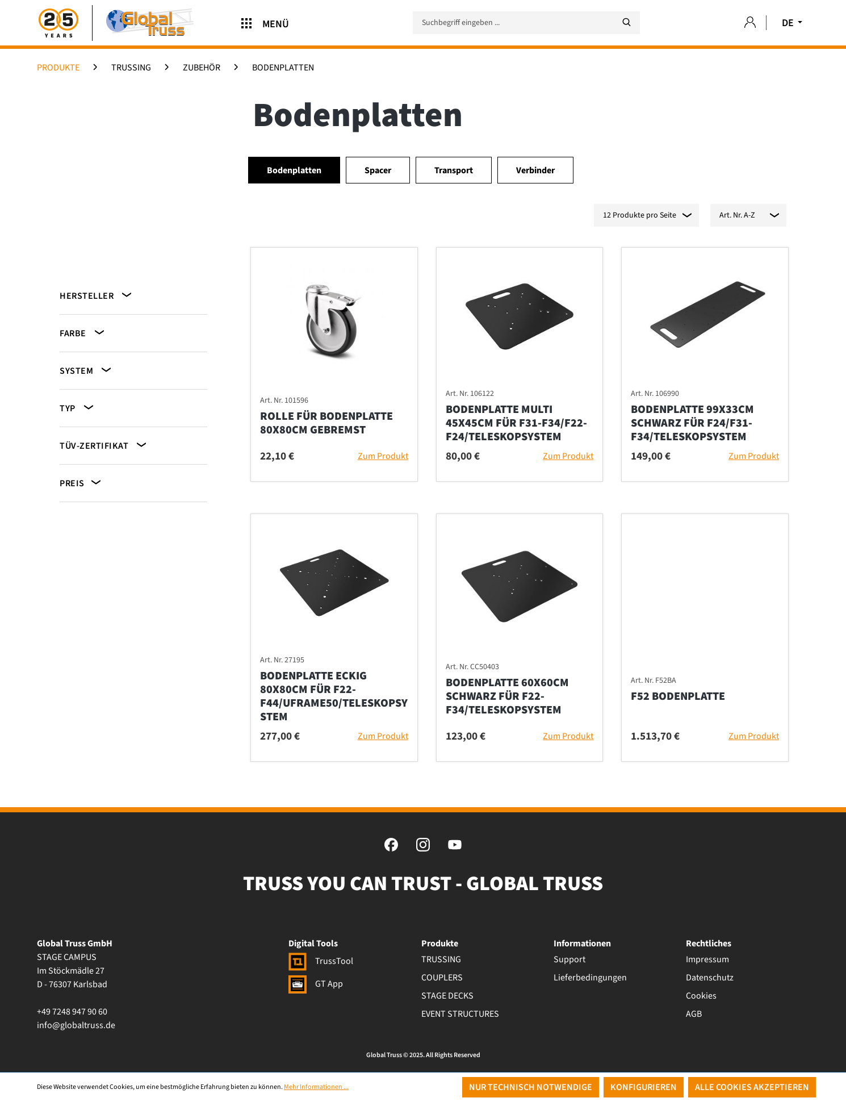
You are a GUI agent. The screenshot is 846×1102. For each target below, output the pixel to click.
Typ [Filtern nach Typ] (77, 407)
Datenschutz (710, 977)
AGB (694, 1014)
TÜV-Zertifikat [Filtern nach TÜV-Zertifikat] (104, 445)
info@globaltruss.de (76, 1025)
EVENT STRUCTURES (460, 1014)
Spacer (378, 170)
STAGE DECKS (447, 996)
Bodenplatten (294, 170)
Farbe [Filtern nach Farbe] (83, 332)
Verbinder (535, 170)
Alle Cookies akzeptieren (752, 1087)
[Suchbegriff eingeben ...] (526, 22)
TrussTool (320, 961)
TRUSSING (441, 959)
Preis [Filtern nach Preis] (81, 482)
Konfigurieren (643, 1087)
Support (569, 959)
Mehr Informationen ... (316, 1087)
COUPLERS (442, 977)
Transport (453, 170)
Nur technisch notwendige (530, 1087)
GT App (315, 984)
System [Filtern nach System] (86, 370)
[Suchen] (626, 22)
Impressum (707, 959)
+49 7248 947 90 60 (72, 1011)
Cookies (701, 996)
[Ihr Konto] (750, 23)
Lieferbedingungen (590, 977)
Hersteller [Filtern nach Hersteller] (96, 295)
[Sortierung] (748, 215)
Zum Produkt (383, 456)
